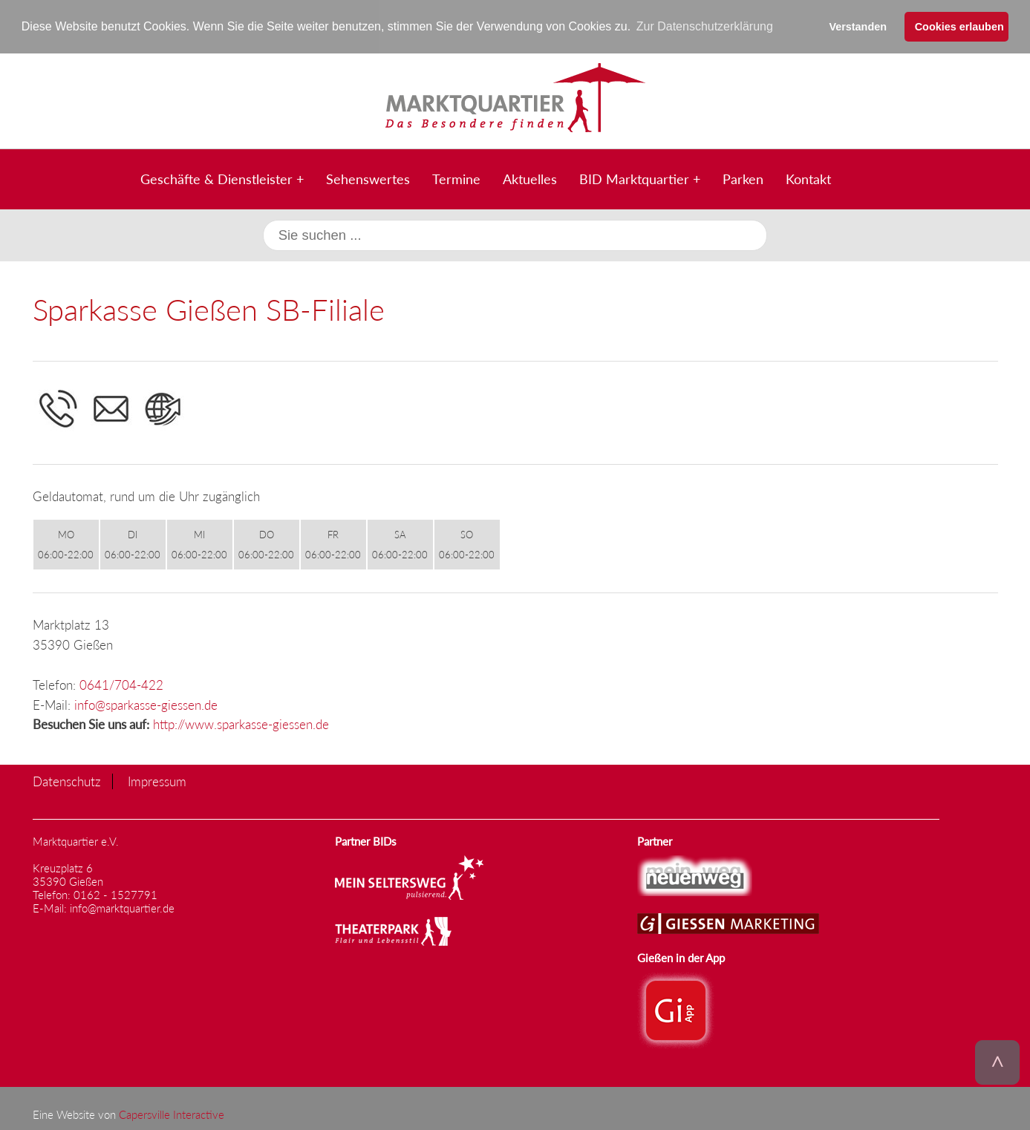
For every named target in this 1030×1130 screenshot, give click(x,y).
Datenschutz (67, 781)
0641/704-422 (121, 684)
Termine (456, 178)
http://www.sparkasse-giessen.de (241, 724)
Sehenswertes (368, 178)
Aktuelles (530, 178)
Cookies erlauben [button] (959, 27)
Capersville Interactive (171, 1113)
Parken (743, 178)
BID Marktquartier (634, 178)
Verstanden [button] (858, 27)
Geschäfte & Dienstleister (216, 178)
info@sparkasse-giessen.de (146, 704)
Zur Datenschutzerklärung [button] (704, 26)
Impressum (157, 781)
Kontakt (808, 178)
